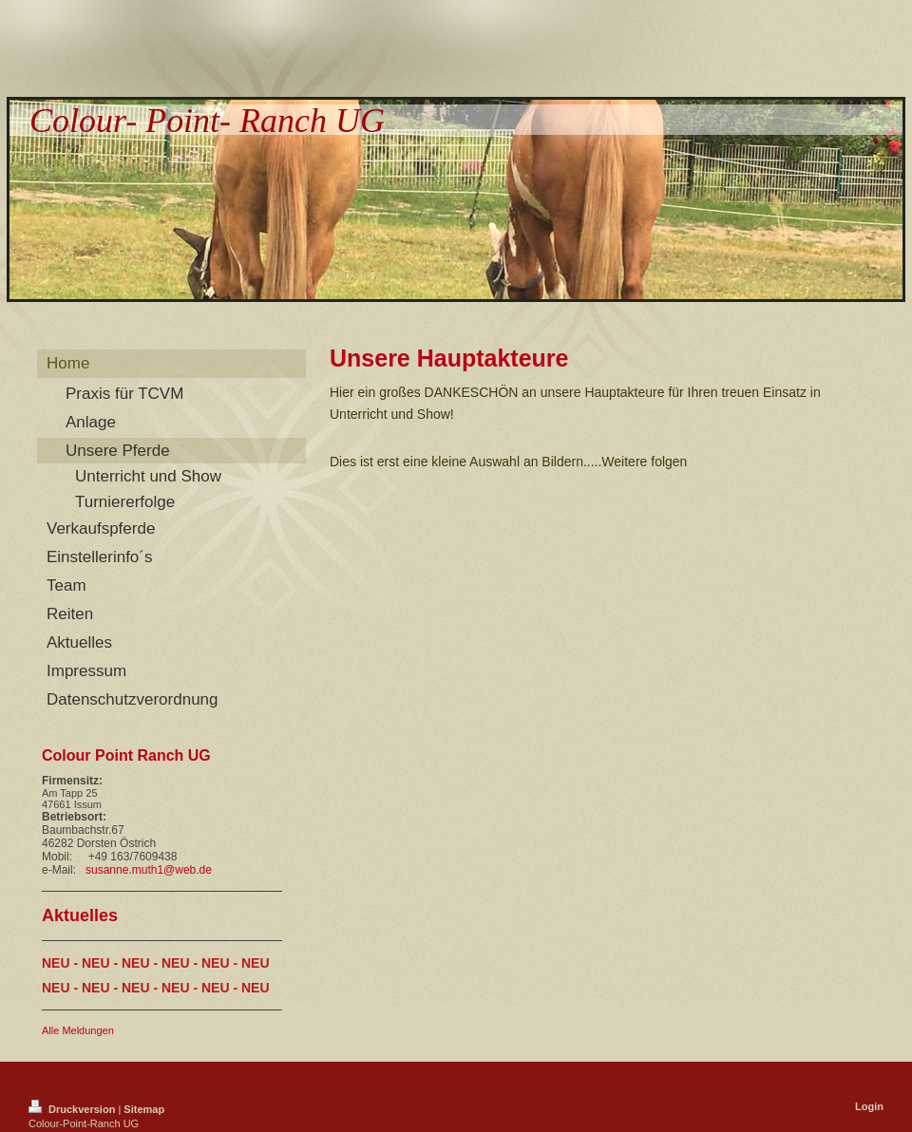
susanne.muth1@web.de (149, 870)
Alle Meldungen (78, 1030)
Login (869, 1106)
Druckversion (73, 1109)
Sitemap (144, 1109)
